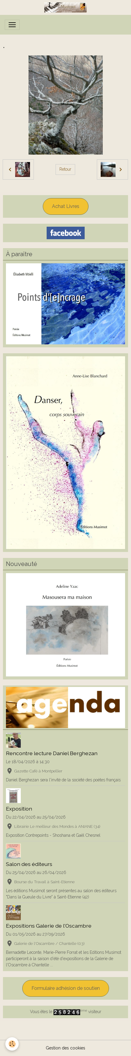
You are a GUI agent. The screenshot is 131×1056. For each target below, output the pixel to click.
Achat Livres (65, 206)
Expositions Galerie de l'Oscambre (48, 926)
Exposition (19, 808)
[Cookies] (12, 1044)
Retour (65, 169)
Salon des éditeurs (29, 864)
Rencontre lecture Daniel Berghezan (51, 753)
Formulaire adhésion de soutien (65, 988)
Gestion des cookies (65, 1048)
